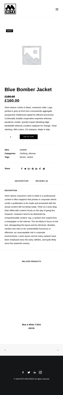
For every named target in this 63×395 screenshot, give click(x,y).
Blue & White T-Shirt (31, 324)
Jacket (30, 157)
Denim (23, 157)
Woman (32, 153)
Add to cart (28, 136)
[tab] (22, 182)
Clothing (23, 153)
